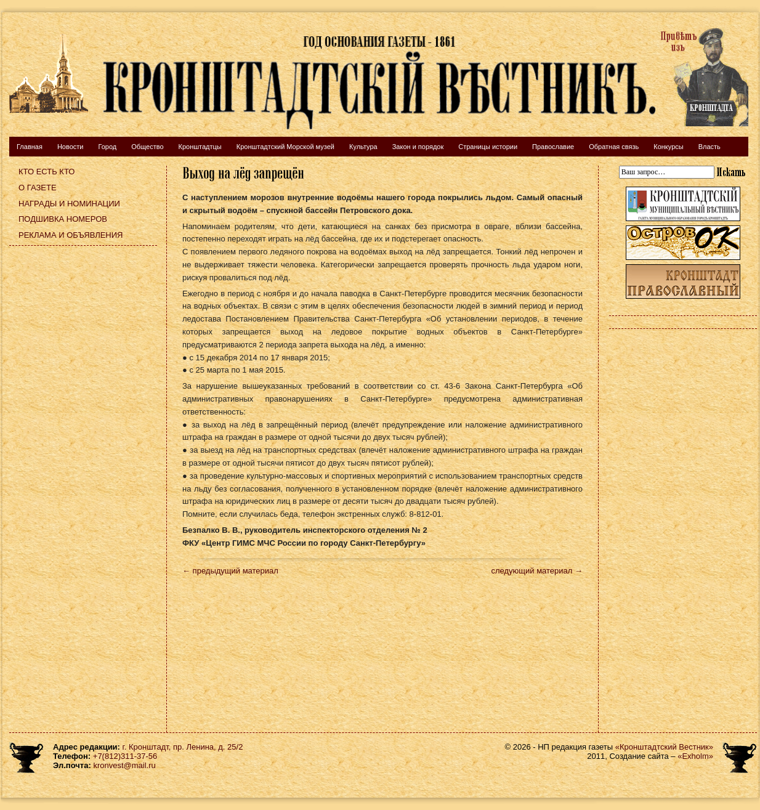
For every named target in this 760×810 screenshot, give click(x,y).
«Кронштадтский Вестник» (664, 746)
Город (107, 146)
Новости (70, 146)
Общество (147, 146)
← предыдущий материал (230, 570)
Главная (29, 146)
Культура (363, 146)
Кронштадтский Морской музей (285, 146)
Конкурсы (668, 146)
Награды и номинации (69, 203)
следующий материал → (537, 570)
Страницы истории (487, 146)
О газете (37, 187)
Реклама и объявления (70, 235)
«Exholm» (695, 756)
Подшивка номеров (62, 219)
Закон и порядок (418, 146)
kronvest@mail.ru (124, 765)
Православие (553, 146)
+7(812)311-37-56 (125, 756)
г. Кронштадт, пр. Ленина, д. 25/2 (183, 746)
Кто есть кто (46, 171)
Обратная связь (614, 146)
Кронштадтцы (200, 146)
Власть (709, 146)
